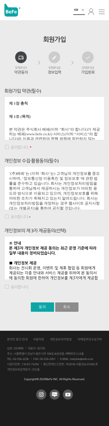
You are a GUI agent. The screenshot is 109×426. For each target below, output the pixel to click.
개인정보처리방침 (61, 339)
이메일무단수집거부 (89, 339)
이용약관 (38, 339)
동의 (42, 307)
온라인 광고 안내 (17, 339)
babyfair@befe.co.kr (81, 359)
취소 (66, 307)
